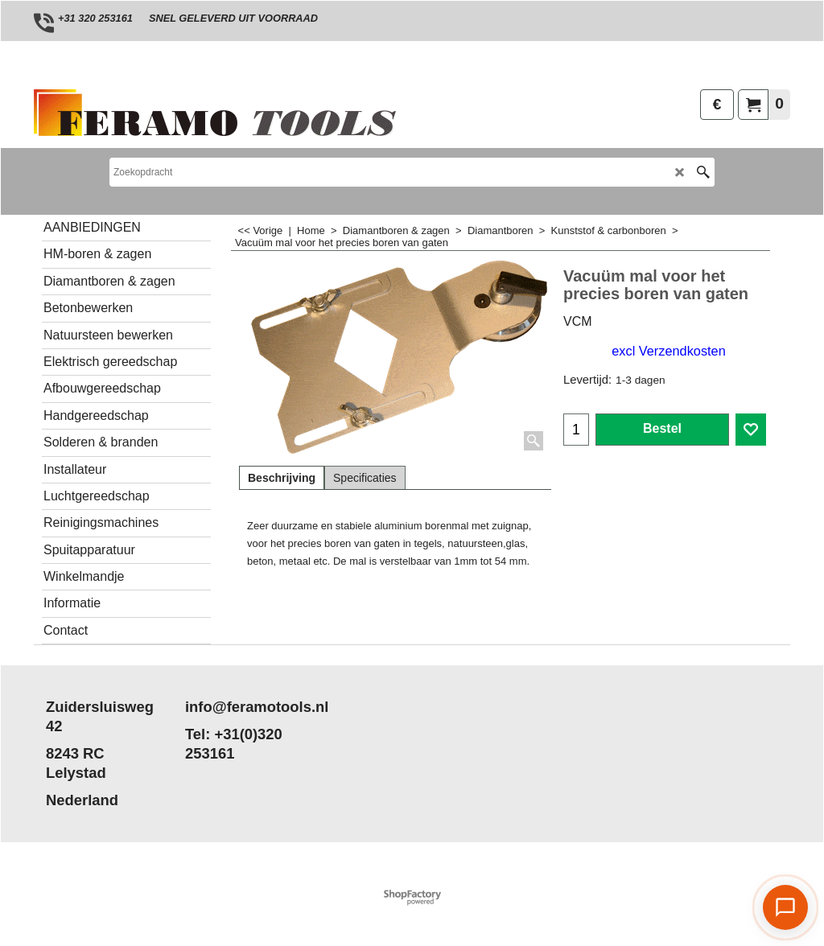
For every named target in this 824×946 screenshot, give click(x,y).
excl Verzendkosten (668, 350)
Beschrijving (281, 477)
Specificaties (365, 477)
